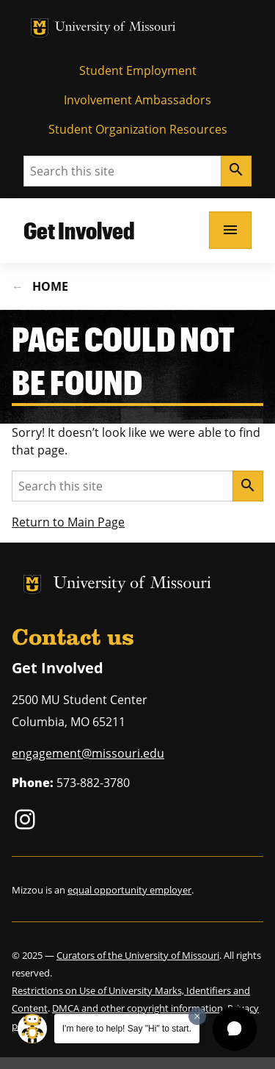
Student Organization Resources (137, 129)
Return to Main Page (68, 522)
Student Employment (138, 70)
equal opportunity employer (129, 889)
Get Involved (78, 230)
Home (50, 286)
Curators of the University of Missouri (137, 955)
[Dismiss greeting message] (197, 1016)
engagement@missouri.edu (88, 753)
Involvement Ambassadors (137, 100)
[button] (235, 1029)
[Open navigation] (230, 229)
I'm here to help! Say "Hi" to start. (126, 1028)
